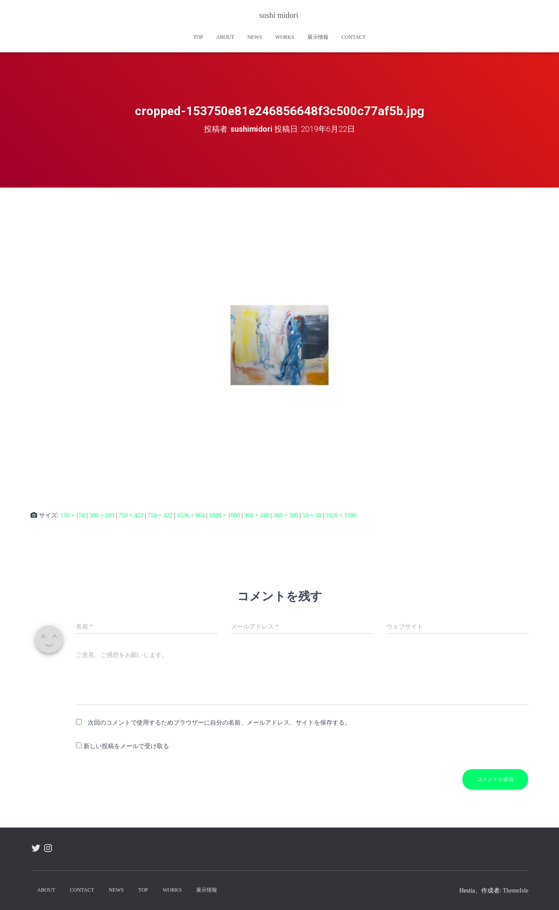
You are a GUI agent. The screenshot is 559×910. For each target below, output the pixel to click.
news (254, 37)
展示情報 (317, 37)
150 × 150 (72, 515)
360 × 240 (256, 515)
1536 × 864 (191, 515)
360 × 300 (285, 515)
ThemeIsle (515, 890)
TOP (198, 37)
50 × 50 (312, 515)
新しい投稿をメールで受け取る (126, 746)
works (284, 37)
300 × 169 (102, 515)
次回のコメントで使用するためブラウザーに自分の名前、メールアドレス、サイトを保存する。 (219, 722)
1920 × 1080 (224, 515)
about (225, 37)
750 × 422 (130, 515)
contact (354, 37)
